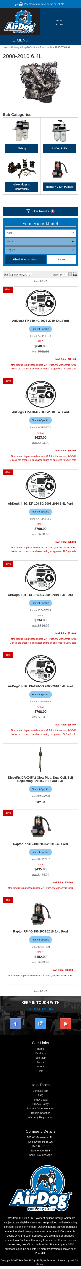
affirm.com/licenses (37, 1244)
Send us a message (40, 1154)
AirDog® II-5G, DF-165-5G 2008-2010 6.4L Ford (40, 595)
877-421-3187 (40, 1146)
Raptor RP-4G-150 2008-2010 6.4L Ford (40, 931)
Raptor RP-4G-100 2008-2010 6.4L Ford (40, 844)
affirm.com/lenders (25, 1226)
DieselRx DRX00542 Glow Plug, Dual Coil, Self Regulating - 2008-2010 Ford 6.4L (40, 779)
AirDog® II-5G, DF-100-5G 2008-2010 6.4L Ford (40, 503)
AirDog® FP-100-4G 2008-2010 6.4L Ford (40, 412)
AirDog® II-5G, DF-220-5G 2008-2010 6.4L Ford (40, 686)
